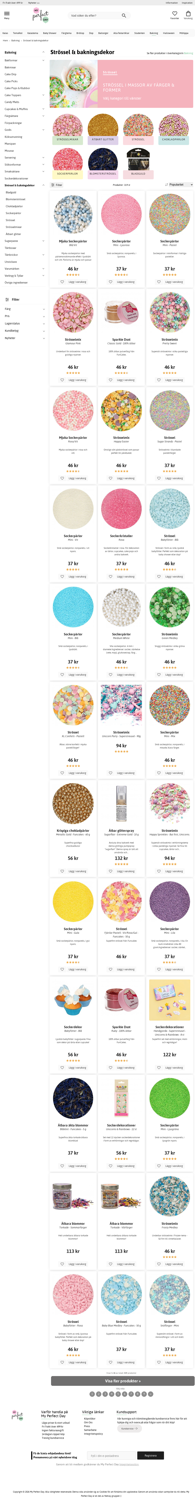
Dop (91, 33)
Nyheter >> (34, 2)
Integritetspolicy (93, 1433)
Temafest (17, 33)
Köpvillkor (89, 1418)
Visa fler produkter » (123, 1380)
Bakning (154, 33)
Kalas (5, 33)
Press (87, 1426)
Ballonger (103, 33)
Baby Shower (49, 33)
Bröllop (80, 33)
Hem (5, 40)
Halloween (168, 33)
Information (172, 2)
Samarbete (90, 1430)
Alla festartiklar (121, 33)
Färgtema (66, 33)
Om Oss (88, 1422)
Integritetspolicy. (129, 1464)
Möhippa (183, 33)
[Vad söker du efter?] (99, 15)
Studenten (139, 33)
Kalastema (32, 33)
